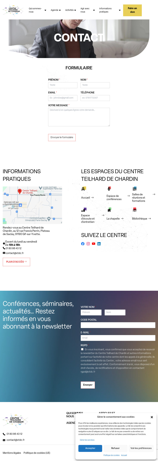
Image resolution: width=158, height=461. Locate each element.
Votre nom (88, 307)
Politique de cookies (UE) (37, 453)
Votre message (58, 105)
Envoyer (87, 385)
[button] (151, 417)
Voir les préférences (141, 448)
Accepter (90, 448)
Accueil (124, 455)
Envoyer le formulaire (62, 137)
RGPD (85, 345)
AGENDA (72, 423)
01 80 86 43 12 (14, 434)
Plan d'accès (16, 261)
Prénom (54, 80)
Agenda (56, 10)
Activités (70, 10)
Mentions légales (12, 453)
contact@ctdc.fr (15, 253)
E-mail (86, 332)
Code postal (89, 320)
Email (52, 93)
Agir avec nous (88, 10)
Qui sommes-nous (37, 10)
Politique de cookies (112, 455)
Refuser (115, 448)
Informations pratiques (110, 10)
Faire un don (132, 10)
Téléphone (88, 93)
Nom (84, 80)
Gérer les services (87, 440)
